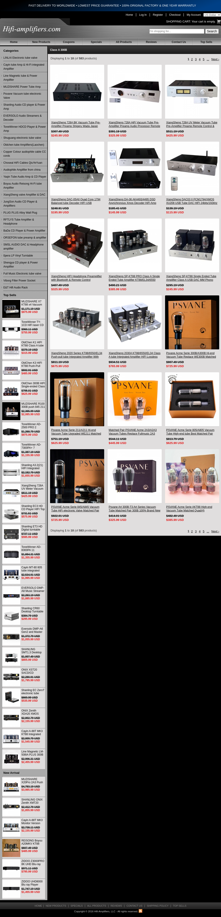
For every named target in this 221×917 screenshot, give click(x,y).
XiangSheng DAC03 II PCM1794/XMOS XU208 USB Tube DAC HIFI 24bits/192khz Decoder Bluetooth (191, 201)
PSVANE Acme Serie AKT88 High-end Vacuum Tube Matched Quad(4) (189, 508)
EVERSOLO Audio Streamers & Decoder (22, 117)
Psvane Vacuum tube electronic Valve (22, 95)
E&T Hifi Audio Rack (15, 287)
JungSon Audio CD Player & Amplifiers (20, 203)
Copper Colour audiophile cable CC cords (24, 153)
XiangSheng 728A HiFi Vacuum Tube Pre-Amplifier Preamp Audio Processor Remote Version (134, 124)
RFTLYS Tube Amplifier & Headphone (18, 221)
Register (158, 14)
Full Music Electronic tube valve (22, 273)
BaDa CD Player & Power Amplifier (24, 230)
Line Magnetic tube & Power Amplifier (20, 77)
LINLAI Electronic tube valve (20, 57)
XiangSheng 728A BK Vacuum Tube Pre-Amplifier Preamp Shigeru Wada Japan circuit (75, 124)
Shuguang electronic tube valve (22, 137)
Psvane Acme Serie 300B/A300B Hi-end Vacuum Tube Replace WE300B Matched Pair (191, 355)
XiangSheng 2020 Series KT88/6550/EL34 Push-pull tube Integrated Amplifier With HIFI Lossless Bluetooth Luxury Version (76, 355)
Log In (143, 14)
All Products (124, 42)
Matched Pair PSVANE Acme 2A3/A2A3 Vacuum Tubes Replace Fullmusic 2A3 (133, 431)
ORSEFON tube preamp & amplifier (24, 237)
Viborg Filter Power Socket (19, 280)
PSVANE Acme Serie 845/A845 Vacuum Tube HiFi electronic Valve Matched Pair (75, 508)
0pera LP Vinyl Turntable (18, 255)
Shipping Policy (157, 905)
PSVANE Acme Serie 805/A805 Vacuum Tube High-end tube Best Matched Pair (190, 431)
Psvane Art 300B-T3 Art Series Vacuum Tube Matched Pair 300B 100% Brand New (134, 508)
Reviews (151, 42)
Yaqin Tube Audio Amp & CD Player (24, 176)
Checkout (175, 14)
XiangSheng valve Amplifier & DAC (24, 194)
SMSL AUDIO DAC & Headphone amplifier (23, 246)
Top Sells (206, 42)
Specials (96, 42)
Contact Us (179, 42)
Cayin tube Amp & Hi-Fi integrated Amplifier (23, 66)
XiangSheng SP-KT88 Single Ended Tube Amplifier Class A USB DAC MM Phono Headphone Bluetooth (191, 278)
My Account (194, 14)
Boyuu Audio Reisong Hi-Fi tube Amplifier (22, 185)
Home (129, 14)
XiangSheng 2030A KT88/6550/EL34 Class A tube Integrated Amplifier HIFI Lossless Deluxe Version (135, 355)
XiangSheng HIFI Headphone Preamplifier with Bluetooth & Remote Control (76, 278)
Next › (215, 59)
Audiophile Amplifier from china (22, 169)
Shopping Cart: (178, 21)
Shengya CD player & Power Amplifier (20, 264)
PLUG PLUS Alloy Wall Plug (20, 212)
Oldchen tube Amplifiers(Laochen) (23, 144)
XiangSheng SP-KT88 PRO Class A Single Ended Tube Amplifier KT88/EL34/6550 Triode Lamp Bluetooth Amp (134, 278)
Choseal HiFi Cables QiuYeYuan (22, 162)
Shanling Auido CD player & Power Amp (24, 106)
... (208, 59)
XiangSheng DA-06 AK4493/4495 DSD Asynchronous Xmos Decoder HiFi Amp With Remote (132, 201)
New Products (41, 42)
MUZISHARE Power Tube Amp (22, 86)
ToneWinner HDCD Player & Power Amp (24, 128)
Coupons (69, 42)
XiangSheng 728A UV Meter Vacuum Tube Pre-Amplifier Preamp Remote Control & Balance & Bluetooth (191, 124)
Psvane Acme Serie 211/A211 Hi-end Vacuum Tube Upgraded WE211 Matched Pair (76, 431)
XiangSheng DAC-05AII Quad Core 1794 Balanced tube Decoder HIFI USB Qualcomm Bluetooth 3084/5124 (75, 201)
